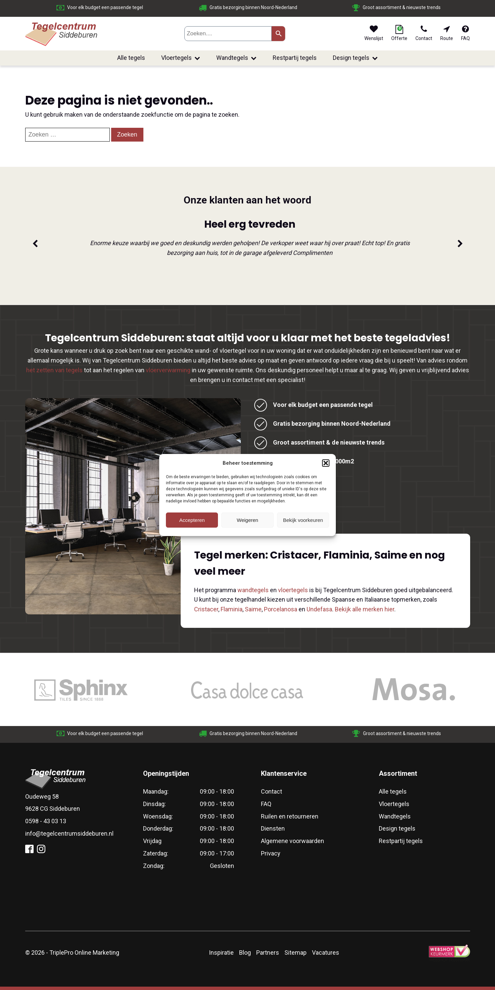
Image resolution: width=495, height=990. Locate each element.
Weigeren (247, 520)
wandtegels (253, 590)
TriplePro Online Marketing (84, 952)
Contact (271, 791)
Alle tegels (131, 57)
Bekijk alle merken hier (364, 609)
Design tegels (355, 57)
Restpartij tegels (295, 57)
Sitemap (295, 952)
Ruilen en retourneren (289, 816)
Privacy (270, 853)
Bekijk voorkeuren (303, 520)
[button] (325, 463)
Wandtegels (236, 57)
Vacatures (325, 952)
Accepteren (192, 520)
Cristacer (206, 609)
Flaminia (231, 609)
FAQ (266, 803)
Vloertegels (180, 57)
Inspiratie (221, 952)
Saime (253, 609)
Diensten (273, 828)
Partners (267, 952)
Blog (245, 952)
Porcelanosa (280, 609)
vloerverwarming (168, 370)
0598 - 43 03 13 (45, 821)
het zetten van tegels (54, 370)
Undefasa (319, 609)
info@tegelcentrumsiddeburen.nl (69, 833)
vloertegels (293, 590)
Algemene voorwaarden (292, 840)
